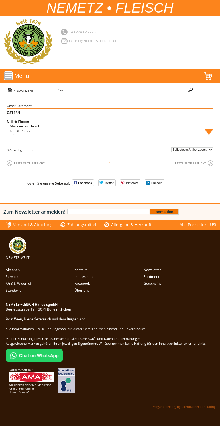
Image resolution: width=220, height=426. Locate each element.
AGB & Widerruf (18, 283)
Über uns (81, 290)
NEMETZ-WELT (18, 255)
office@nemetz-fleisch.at (93, 41)
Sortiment (25, 90)
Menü (21, 76)
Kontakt (80, 269)
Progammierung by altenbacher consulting (184, 406)
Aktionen (13, 269)
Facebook (82, 283)
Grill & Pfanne (18, 121)
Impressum (83, 276)
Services (12, 276)
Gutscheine (153, 283)
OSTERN (13, 112)
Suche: (63, 90)
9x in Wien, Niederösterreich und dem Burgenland (45, 319)
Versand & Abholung (33, 224)
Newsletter (152, 269)
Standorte (13, 290)
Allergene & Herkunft (131, 224)
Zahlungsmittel (81, 224)
